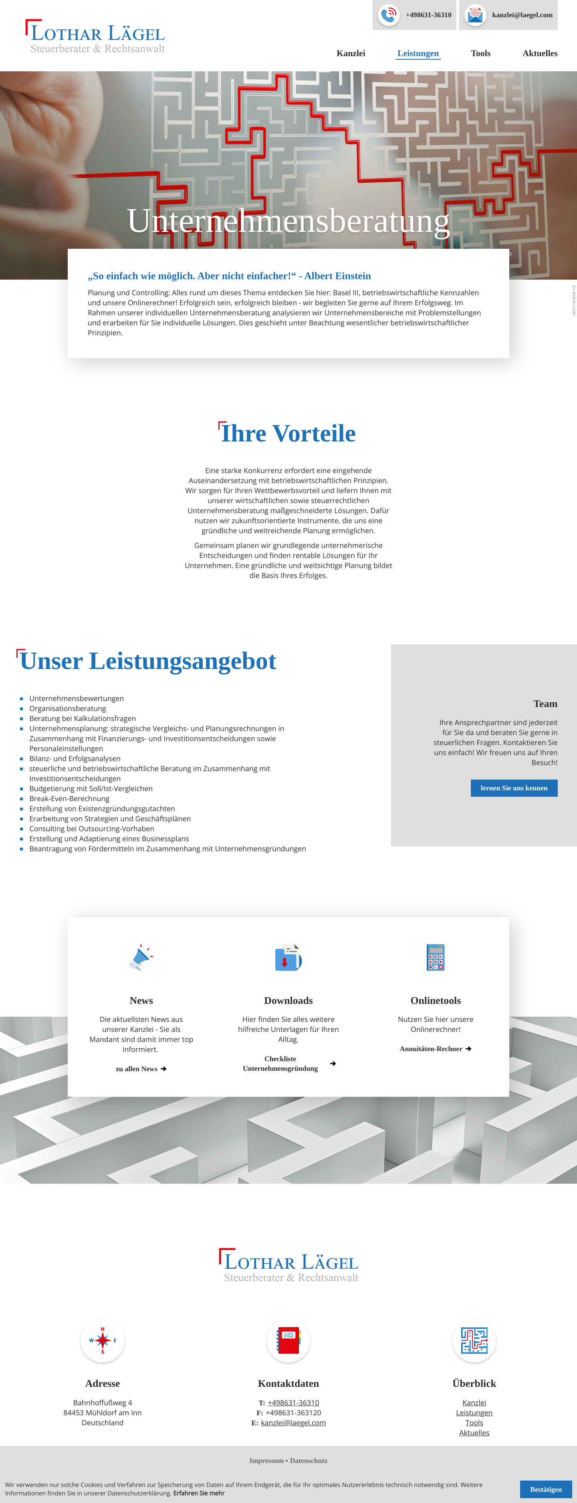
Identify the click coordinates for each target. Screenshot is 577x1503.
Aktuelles (540, 53)
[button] (414, 15)
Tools (480, 53)
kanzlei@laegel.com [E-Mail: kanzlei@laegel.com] (293, 1423)
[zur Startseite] (95, 36)
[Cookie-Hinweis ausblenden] (546, 1489)
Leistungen (418, 53)
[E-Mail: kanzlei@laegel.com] (508, 15)
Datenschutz (308, 1461)
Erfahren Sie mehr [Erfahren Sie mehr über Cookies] (198, 1493)
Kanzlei (351, 53)
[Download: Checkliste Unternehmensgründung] (289, 1061)
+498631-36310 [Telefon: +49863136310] (293, 1403)
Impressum (267, 1461)
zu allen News (141, 1069)
